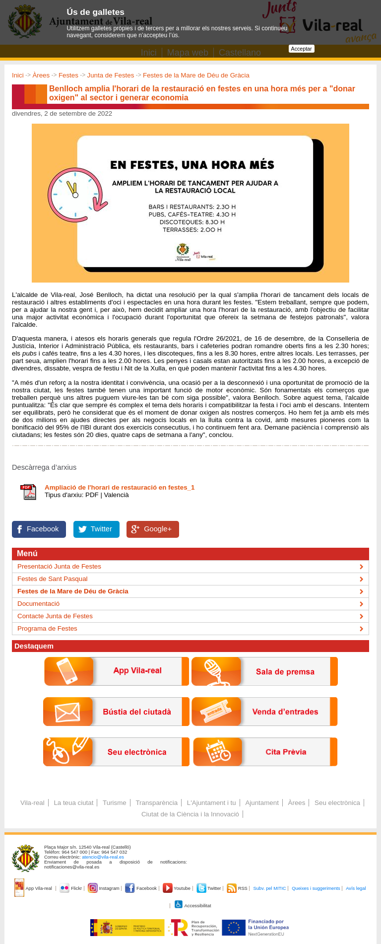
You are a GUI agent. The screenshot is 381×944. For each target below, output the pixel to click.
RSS (238, 888)
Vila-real (32, 802)
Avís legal (356, 888)
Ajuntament (261, 802)
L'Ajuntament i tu (211, 802)
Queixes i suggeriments (316, 888)
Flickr (71, 888)
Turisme (115, 802)
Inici (18, 75)
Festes (68, 75)
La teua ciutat (73, 802)
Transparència (156, 802)
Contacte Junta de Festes (55, 616)
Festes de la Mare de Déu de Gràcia (196, 75)
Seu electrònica (337, 802)
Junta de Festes (110, 75)
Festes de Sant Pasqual (52, 578)
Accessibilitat (192, 905)
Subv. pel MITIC (269, 888)
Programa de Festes (47, 628)
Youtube (177, 888)
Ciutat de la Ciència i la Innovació (190, 814)
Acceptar (301, 49)
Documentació (38, 603)
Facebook (43, 529)
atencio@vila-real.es (103, 857)
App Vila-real (33, 888)
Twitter (101, 529)
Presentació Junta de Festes (59, 566)
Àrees (41, 75)
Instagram (104, 888)
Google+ (158, 529)
